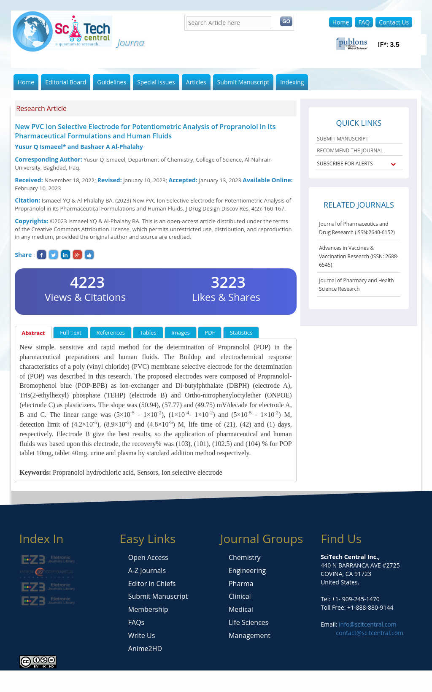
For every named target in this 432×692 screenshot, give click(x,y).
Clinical (240, 596)
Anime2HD (145, 648)
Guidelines (111, 82)
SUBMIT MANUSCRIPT (342, 138)
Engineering (247, 570)
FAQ (364, 22)
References (111, 332)
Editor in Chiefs (152, 583)
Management (249, 635)
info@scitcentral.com (366, 624)
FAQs (136, 622)
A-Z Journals (147, 570)
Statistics (241, 332)
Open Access (148, 557)
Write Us (141, 635)
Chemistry (245, 557)
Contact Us (394, 22)
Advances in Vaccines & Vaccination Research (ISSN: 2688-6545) (358, 256)
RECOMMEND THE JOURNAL (350, 150)
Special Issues (156, 82)
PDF (210, 332)
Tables (148, 332)
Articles (196, 82)
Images (180, 332)
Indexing (292, 82)
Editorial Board (65, 82)
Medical (241, 609)
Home (340, 22)
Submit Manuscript (243, 82)
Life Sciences (248, 622)
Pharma (241, 583)
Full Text (70, 332)
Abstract (33, 333)
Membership (148, 609)
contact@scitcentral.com (370, 633)
